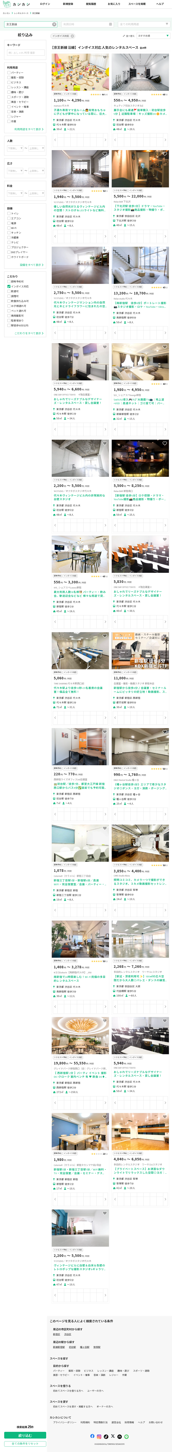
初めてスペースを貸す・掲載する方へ (73, 1406)
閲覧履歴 (91, 4)
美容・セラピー (20, 102)
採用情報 (129, 1422)
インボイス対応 (20, 286)
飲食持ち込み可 (20, 301)
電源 (13, 223)
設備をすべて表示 (31, 265)
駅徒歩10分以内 (19, 325)
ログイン (45, 4)
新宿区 (56, 1334)
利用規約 (85, 1422)
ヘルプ (160, 4)
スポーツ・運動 (20, 97)
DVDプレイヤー (19, 252)
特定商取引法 (101, 1422)
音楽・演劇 (17, 111)
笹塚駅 (96, 1347)
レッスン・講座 (20, 87)
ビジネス (16, 82)
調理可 (15, 296)
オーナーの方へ (105, 1406)
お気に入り (114, 4)
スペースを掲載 (137, 4)
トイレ (15, 213)
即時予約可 (17, 281)
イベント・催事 (20, 107)
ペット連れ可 (18, 311)
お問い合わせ (156, 1422)
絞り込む (25, 1435)
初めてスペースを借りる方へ (68, 1391)
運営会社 (116, 1422)
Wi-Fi (13, 228)
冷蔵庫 (15, 237)
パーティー (17, 72)
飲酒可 (15, 291)
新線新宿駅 (59, 1347)
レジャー (16, 116)
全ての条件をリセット (25, 1443)
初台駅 (72, 1347)
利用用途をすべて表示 (28, 129)
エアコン (16, 218)
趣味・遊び (17, 92)
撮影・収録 (17, 77)
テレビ (15, 242)
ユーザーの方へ (95, 1391)
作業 (13, 121)
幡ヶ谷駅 (84, 1347)
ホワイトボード (20, 257)
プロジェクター (20, 247)
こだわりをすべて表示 (28, 333)
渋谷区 (67, 1334)
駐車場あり (17, 320)
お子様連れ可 (18, 306)
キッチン (16, 232)
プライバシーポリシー (65, 1422)
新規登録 (68, 4)
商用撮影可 (17, 315)
